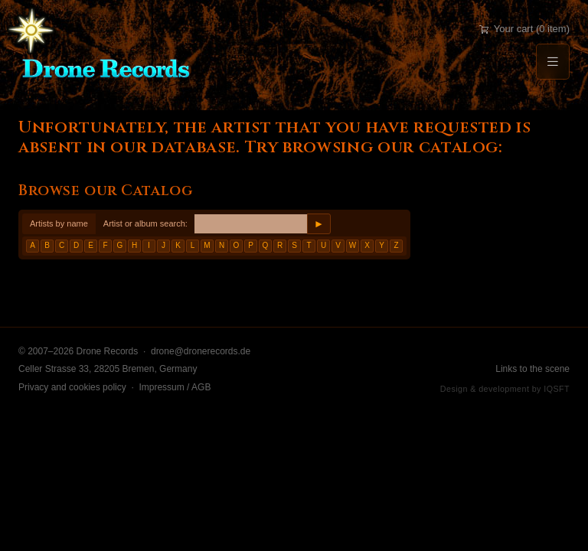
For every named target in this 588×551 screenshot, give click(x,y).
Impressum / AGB (175, 387)
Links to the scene (532, 369)
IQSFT (557, 388)
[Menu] (553, 62)
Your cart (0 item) (524, 28)
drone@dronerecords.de (200, 351)
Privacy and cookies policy (72, 387)
